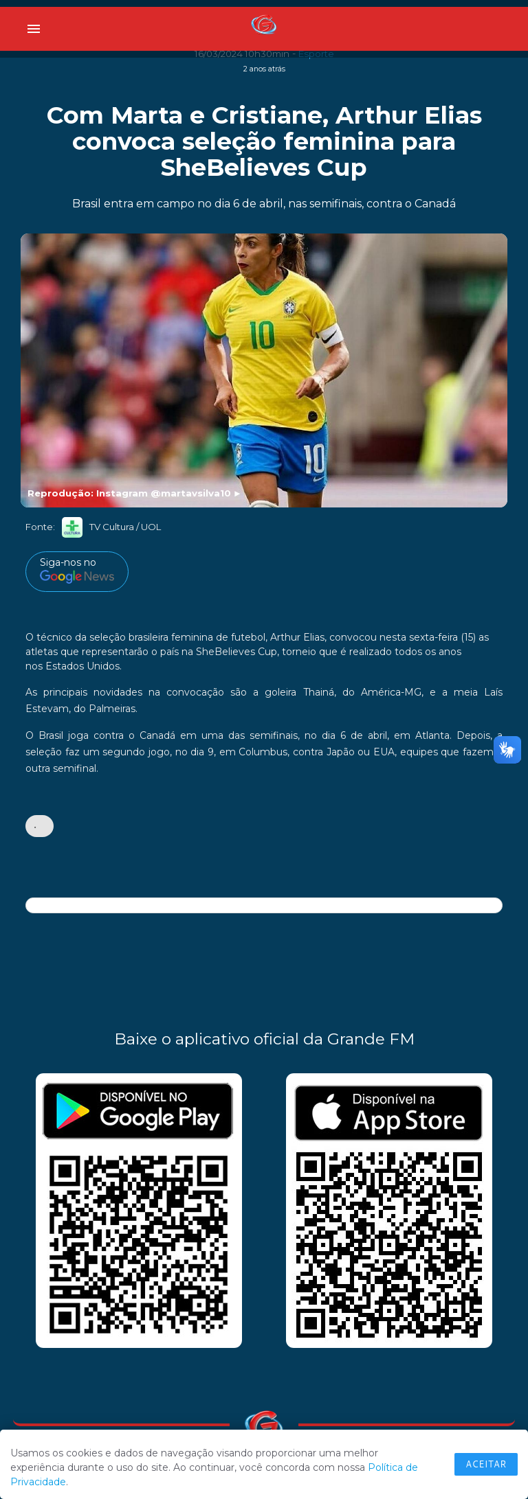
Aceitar (486, 1464)
